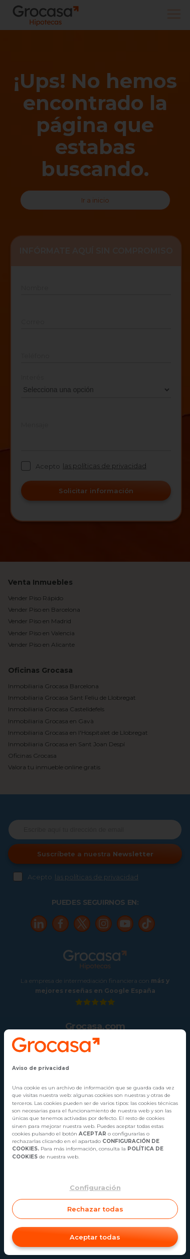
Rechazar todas (95, 1209)
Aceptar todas (95, 1237)
